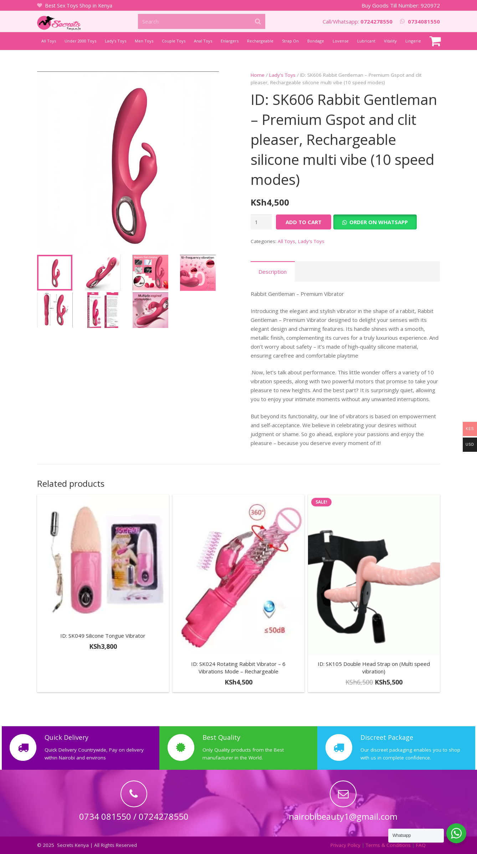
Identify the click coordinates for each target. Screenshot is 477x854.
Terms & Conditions (388, 845)
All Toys (286, 241)
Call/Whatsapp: (358, 21)
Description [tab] (272, 271)
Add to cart (304, 222)
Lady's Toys (282, 75)
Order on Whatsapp (378, 222)
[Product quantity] (261, 221)
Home (258, 75)
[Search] (201, 21)
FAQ (421, 845)
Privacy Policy (345, 845)
